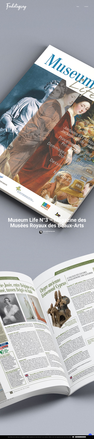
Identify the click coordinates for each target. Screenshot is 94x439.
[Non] (92, 437)
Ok (73, 436)
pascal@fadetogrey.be (49, 231)
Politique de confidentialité (80, 436)
